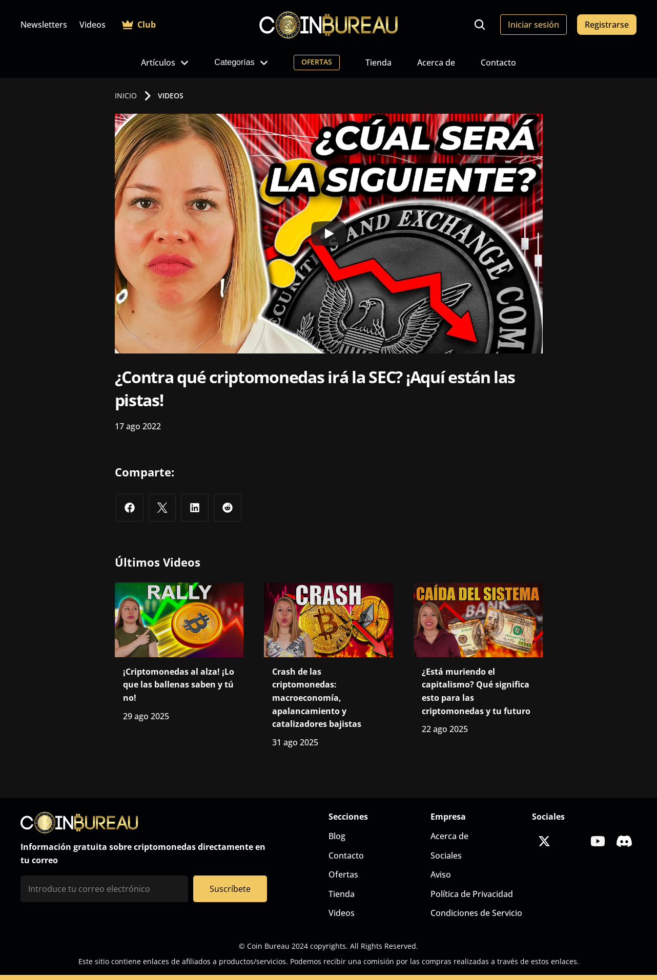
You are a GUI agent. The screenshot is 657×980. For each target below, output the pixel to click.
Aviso (440, 874)
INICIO (126, 95)
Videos (92, 24)
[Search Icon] (479, 24)
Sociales (446, 855)
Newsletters (43, 24)
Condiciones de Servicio (476, 913)
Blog (336, 836)
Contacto (498, 62)
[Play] (328, 233)
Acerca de (436, 62)
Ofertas (343, 874)
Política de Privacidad (471, 894)
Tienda (378, 62)
